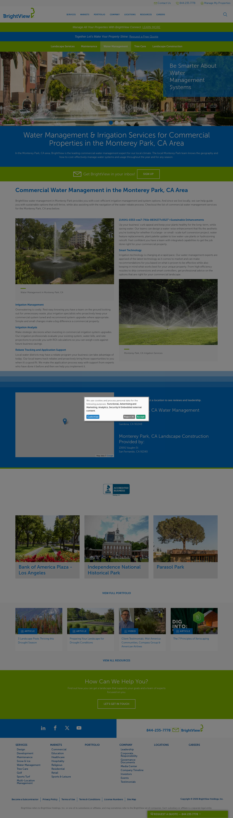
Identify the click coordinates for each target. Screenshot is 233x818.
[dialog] (116, 409)
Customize (93, 416)
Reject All (129, 416)
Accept (140, 416)
